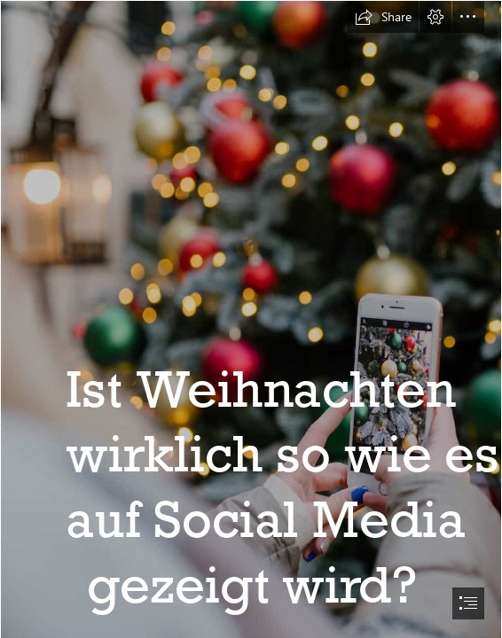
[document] (251, 319)
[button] (383, 17)
